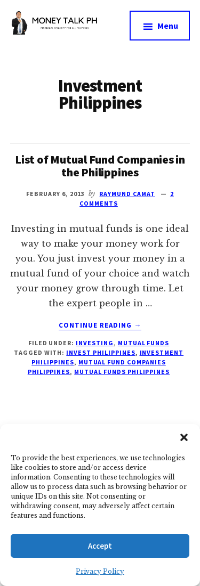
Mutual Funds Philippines (122, 372)
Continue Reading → (100, 325)
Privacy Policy (100, 571)
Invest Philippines (100, 352)
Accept (100, 546)
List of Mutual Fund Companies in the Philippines (100, 166)
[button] (184, 437)
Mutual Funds (144, 343)
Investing (95, 343)
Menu (167, 25)
